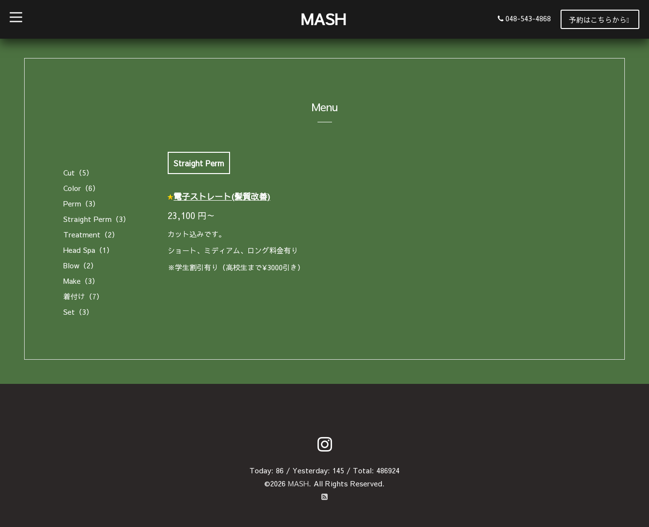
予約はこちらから (599, 20)
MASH (323, 18)
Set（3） (78, 312)
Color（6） (81, 188)
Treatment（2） (91, 234)
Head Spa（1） (88, 250)
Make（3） (81, 281)
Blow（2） (80, 265)
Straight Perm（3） (96, 219)
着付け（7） (83, 296)
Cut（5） (78, 172)
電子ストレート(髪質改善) (221, 196)
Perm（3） (81, 203)
